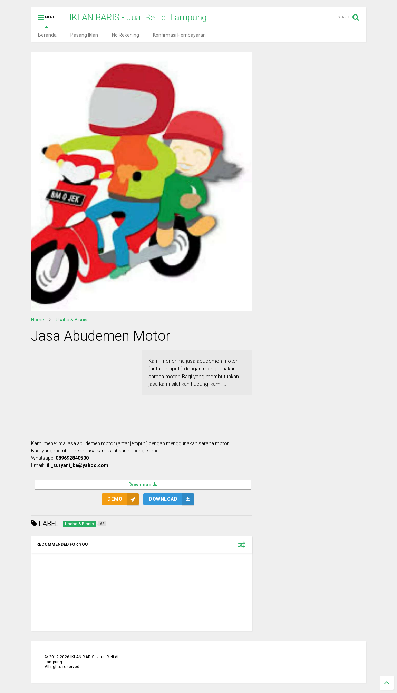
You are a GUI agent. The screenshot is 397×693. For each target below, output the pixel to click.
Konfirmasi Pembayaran (179, 35)
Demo (114, 499)
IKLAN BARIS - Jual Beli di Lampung (138, 17)
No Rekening (125, 35)
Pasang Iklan (84, 35)
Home (37, 319)
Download (143, 485)
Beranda (47, 35)
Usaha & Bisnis (71, 319)
